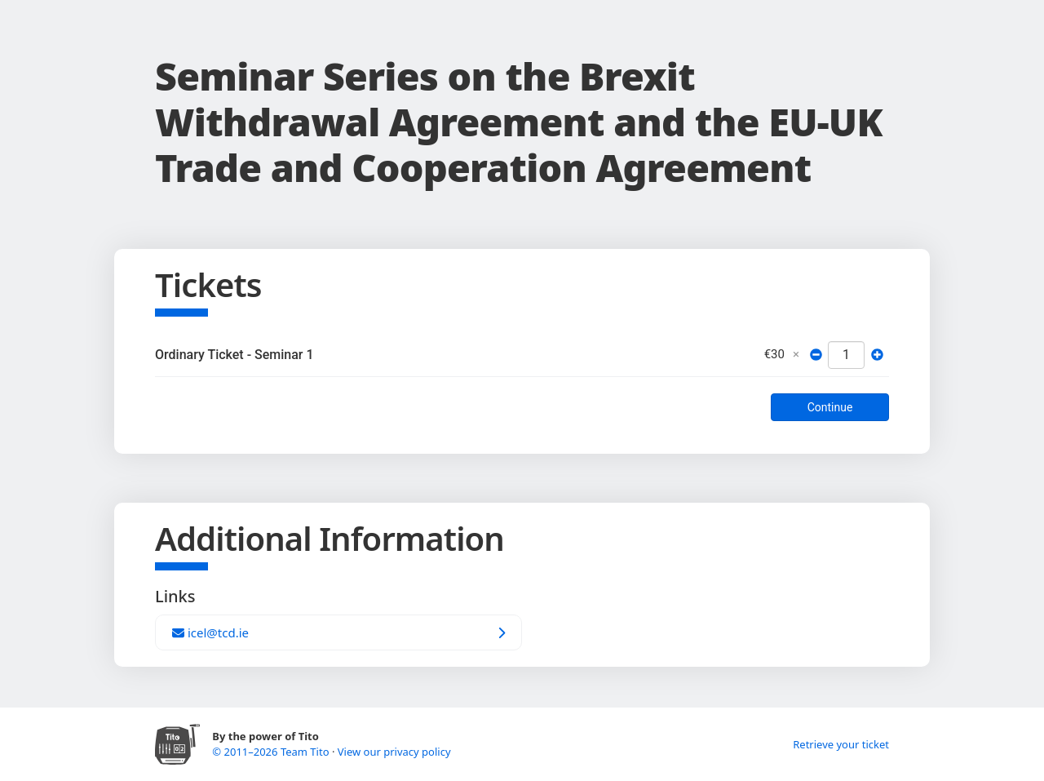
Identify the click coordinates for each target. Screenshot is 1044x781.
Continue (830, 407)
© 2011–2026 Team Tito (272, 751)
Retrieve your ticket (841, 744)
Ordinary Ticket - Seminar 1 (234, 354)
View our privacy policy (394, 751)
